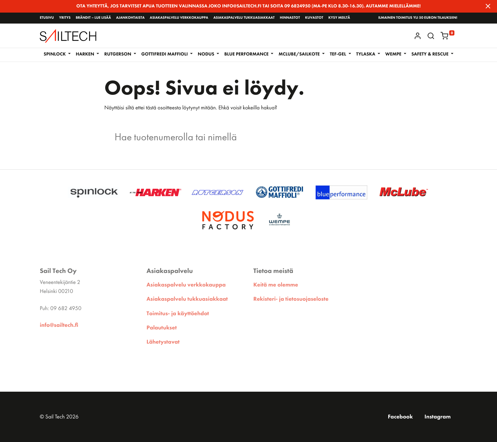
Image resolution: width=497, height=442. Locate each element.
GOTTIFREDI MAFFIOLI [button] (165, 54)
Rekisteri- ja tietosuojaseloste (291, 299)
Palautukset (162, 327)
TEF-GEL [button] (338, 54)
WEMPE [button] (393, 54)
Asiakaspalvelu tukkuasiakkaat (244, 17)
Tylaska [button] (366, 54)
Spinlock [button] (55, 54)
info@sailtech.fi (59, 325)
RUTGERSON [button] (118, 54)
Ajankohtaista (130, 17)
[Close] (488, 6)
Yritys (65, 17)
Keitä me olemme (275, 284)
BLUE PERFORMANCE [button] (247, 54)
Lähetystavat (163, 342)
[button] (431, 36)
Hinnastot (290, 17)
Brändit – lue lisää (93, 17)
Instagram (437, 416)
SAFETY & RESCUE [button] (430, 54)
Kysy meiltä (339, 17)
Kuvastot (314, 17)
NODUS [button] (206, 54)
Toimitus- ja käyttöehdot (178, 313)
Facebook (400, 416)
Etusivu (47, 17)
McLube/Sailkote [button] (300, 54)
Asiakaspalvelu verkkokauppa (179, 17)
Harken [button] (86, 54)
